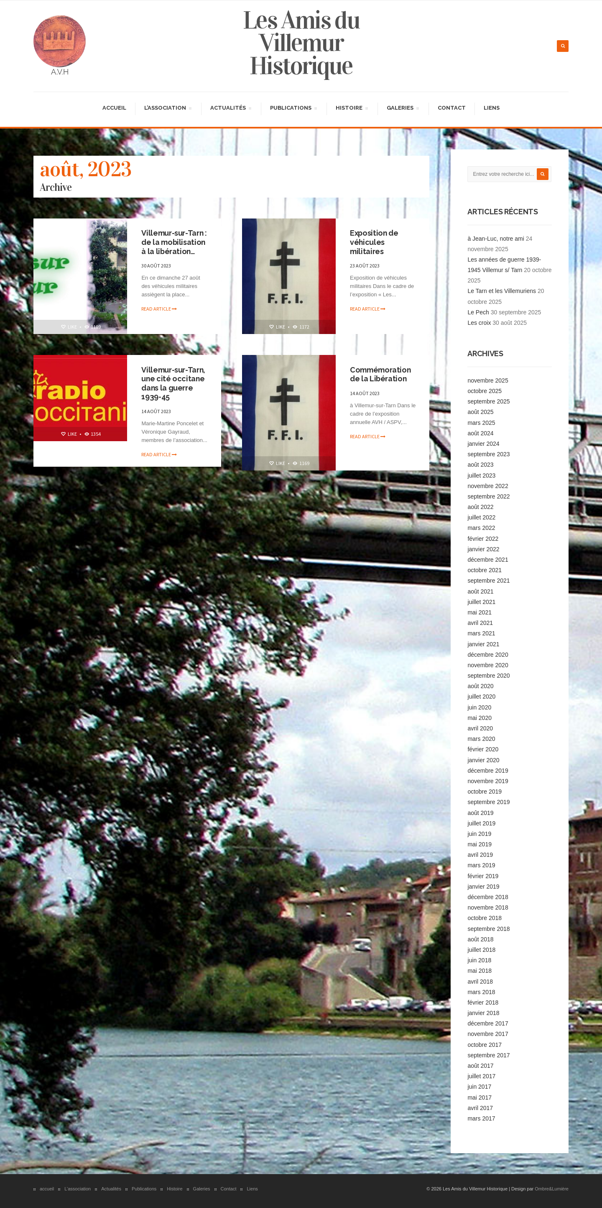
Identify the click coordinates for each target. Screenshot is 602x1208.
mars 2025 (481, 422)
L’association (167, 108)
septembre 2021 (488, 580)
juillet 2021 (481, 601)
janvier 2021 (483, 643)
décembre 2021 (487, 559)
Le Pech (478, 311)
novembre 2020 (487, 664)
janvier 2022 (483, 548)
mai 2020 (479, 717)
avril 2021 (480, 622)
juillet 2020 (481, 696)
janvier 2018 (483, 1012)
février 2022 (482, 538)
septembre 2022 (488, 496)
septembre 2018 (488, 928)
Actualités (230, 108)
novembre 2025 (487, 380)
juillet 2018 (481, 949)
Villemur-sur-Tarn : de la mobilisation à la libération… (174, 242)
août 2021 (480, 590)
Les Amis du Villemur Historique (301, 42)
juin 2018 (479, 959)
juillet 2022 (481, 517)
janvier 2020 (483, 759)
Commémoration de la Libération (380, 374)
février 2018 (482, 1002)
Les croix (479, 322)
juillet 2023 (481, 474)
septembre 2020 (488, 675)
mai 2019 (479, 843)
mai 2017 (479, 1096)
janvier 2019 (483, 886)
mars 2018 (481, 991)
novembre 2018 (487, 907)
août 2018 (480, 939)
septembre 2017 (488, 1054)
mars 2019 (481, 864)
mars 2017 (481, 1118)
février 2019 (482, 875)
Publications (293, 108)
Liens (492, 107)
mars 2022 (481, 527)
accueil (114, 107)
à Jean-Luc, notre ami (495, 237)
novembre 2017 (487, 1033)
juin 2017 (479, 1086)
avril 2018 (480, 980)
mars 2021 (481, 633)
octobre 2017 (484, 1044)
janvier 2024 (483, 443)
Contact (452, 107)
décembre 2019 (487, 770)
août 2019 (480, 812)
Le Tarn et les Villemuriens (501, 290)
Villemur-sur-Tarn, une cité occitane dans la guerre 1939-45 (174, 383)
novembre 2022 (487, 485)
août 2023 (480, 464)
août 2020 (480, 685)
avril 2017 (480, 1107)
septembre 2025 (488, 401)
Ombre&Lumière (552, 1188)
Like (68, 326)
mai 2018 (479, 970)
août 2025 (480, 411)
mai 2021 (479, 612)
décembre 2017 (487, 1023)
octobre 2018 (484, 917)
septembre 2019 (488, 801)
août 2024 (480, 432)
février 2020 (482, 748)
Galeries (402, 108)
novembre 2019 (487, 780)
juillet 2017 (481, 1075)
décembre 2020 (487, 654)
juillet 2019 (481, 823)
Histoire (351, 108)
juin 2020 (479, 706)
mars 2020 (481, 738)
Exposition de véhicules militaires (375, 242)
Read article (159, 309)
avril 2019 (480, 854)
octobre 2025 (484, 390)
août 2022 (480, 506)
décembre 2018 (487, 896)
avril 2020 (480, 728)
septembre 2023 (488, 453)
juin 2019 (479, 833)
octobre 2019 (484, 791)
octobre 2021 (484, 569)
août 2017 (480, 1065)
